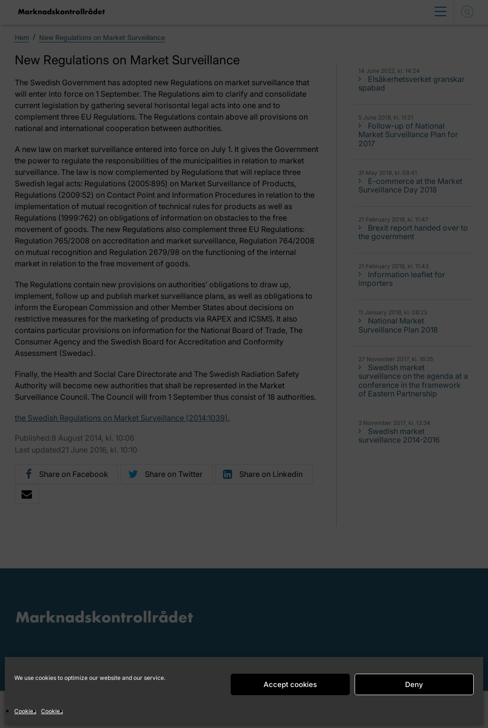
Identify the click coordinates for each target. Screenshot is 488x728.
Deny (414, 684)
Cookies (25, 711)
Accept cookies (290, 684)
